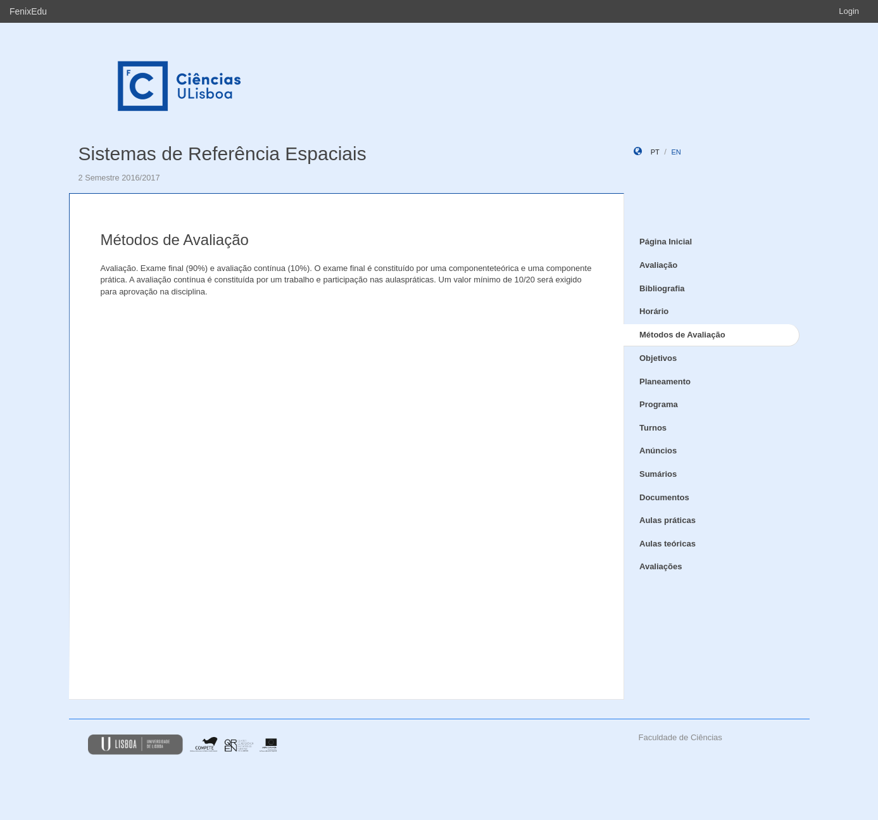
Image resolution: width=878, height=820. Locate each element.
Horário (653, 311)
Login (849, 11)
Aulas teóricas (667, 543)
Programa (658, 404)
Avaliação (658, 265)
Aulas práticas (667, 520)
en (675, 152)
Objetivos (658, 358)
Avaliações (660, 566)
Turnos (653, 427)
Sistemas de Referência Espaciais (222, 153)
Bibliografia (662, 288)
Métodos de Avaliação (682, 334)
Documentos (664, 497)
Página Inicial (665, 241)
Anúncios (658, 450)
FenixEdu (28, 11)
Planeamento (665, 381)
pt (655, 152)
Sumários (658, 474)
